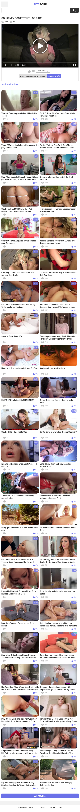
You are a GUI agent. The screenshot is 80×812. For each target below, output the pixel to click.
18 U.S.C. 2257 (56, 808)
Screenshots (32, 76)
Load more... (40, 796)
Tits (40, 4)
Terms (41, 808)
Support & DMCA (25, 808)
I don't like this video (33, 71)
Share (43, 76)
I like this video (29, 71)
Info (22, 76)
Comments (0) (54, 76)
